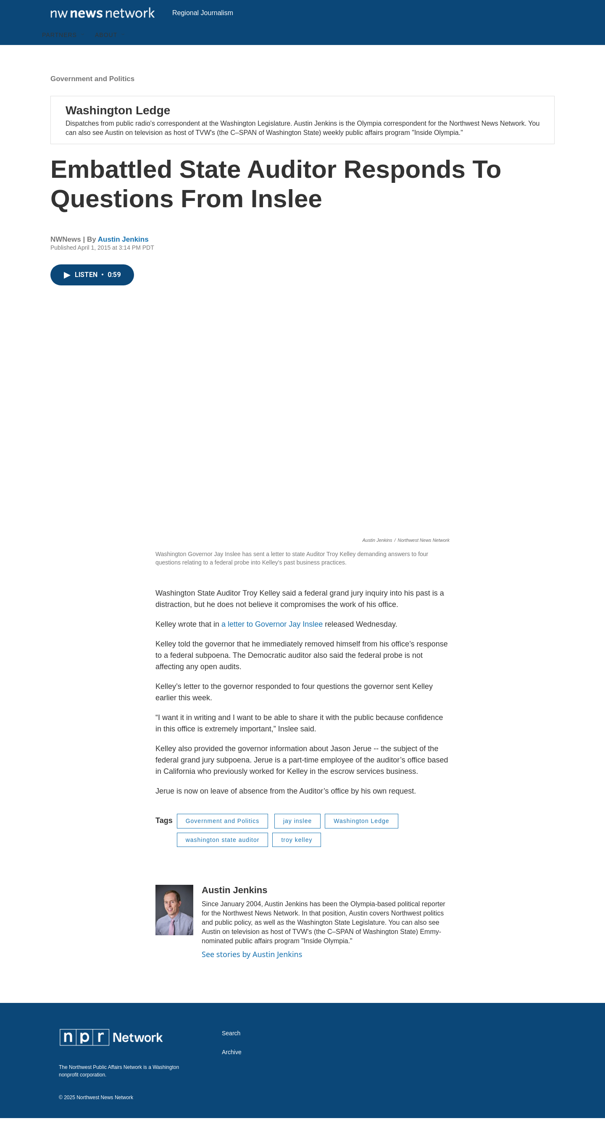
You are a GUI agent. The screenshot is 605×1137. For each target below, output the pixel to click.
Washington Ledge (118, 129)
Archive (232, 1071)
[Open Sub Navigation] (83, 53)
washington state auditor (223, 858)
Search (231, 1052)
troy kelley (296, 858)
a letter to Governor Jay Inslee (272, 643)
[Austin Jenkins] (174, 929)
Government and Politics (92, 98)
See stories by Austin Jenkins (252, 973)
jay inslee (297, 839)
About (106, 53)
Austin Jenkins (123, 258)
